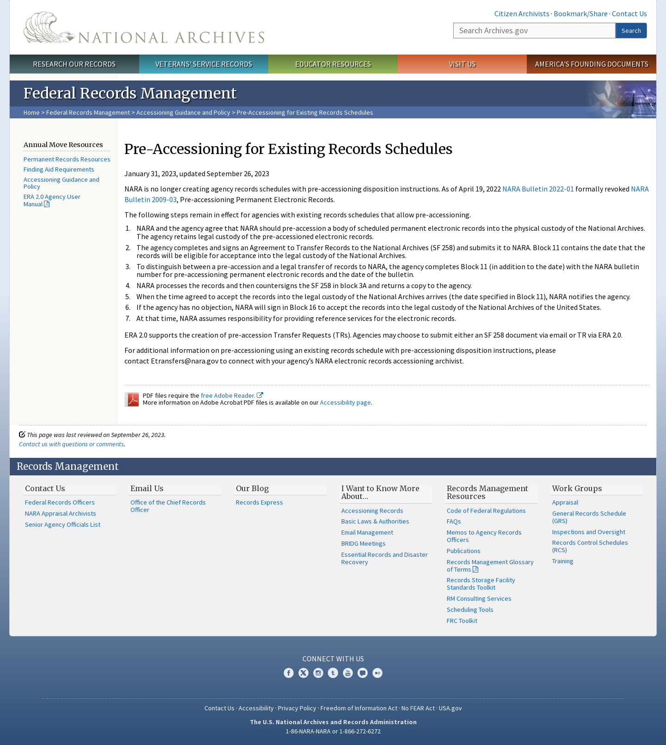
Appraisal (565, 502)
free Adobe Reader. (232, 395)
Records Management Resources (487, 492)
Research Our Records (74, 63)
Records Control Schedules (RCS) (590, 546)
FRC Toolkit (462, 620)
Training (563, 561)
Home (32, 112)
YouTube (347, 672)
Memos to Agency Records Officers (484, 536)
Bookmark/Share (581, 13)
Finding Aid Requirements (59, 169)
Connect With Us (333, 658)
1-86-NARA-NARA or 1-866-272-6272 (333, 731)
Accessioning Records (372, 510)
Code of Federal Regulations (486, 510)
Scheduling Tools (470, 609)
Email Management (367, 532)
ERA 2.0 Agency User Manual (52, 200)
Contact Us (629, 13)
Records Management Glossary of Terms (490, 565)
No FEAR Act (418, 708)
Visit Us (462, 63)
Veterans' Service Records (203, 63)
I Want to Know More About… (380, 492)
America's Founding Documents (591, 63)
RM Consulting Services (479, 598)
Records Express (259, 502)
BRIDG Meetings (363, 543)
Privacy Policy (297, 708)
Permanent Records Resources (67, 159)
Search (631, 30)
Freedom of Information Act (359, 708)
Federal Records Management (88, 112)
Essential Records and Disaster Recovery (384, 558)
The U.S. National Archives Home (144, 27)
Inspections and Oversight (588, 532)
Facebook (288, 672)
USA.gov (450, 708)
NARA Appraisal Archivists (60, 513)
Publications (464, 551)
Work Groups (577, 488)
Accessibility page (345, 402)
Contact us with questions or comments (71, 444)
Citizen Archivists (521, 13)
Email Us (147, 488)
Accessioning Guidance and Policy (184, 112)
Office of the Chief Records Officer (168, 506)
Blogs (362, 672)
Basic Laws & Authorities (375, 521)
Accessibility (256, 708)
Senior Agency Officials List (62, 524)
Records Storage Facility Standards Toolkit (481, 583)
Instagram (318, 672)
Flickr (377, 672)
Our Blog (252, 488)
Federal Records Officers (60, 502)
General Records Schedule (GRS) (589, 517)
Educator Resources (333, 63)
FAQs (454, 521)
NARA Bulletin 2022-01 (538, 188)
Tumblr (333, 672)
